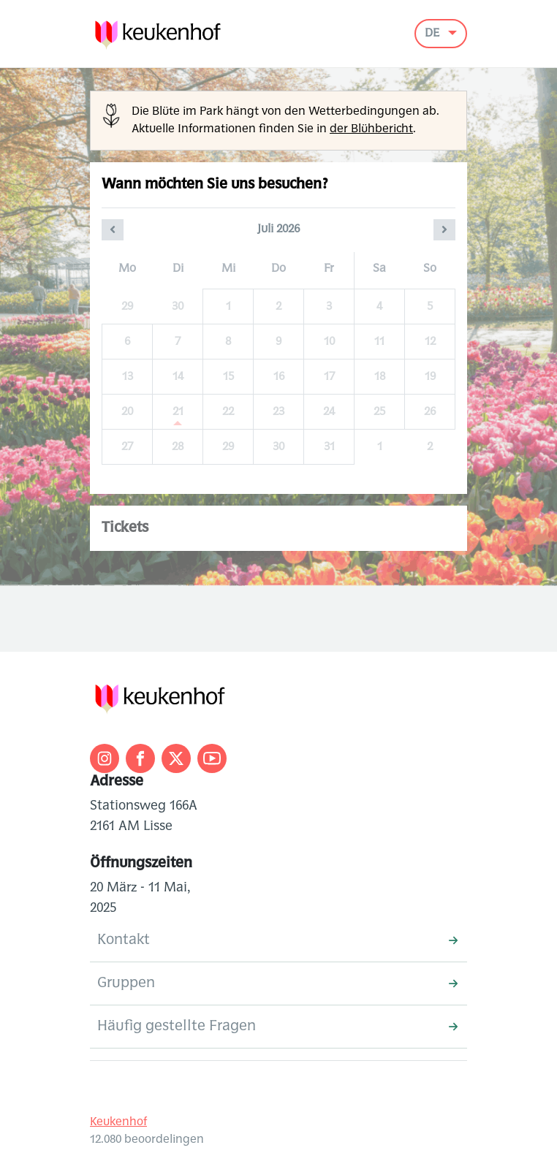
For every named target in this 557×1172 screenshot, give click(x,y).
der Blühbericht (371, 129)
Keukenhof (118, 1122)
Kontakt (277, 940)
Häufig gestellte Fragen (277, 1026)
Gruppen (277, 983)
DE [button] (433, 33)
